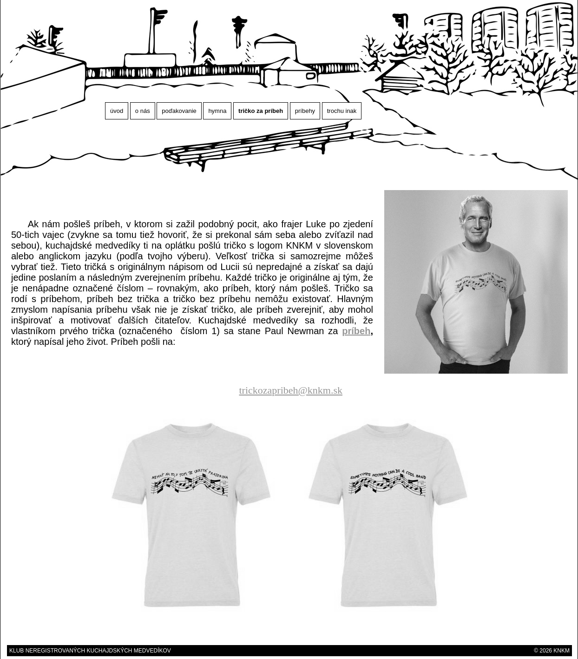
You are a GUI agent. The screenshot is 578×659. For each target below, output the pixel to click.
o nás (142, 110)
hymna (217, 110)
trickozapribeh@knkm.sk (290, 390)
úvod (116, 110)
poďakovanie (179, 110)
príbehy (305, 110)
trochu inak (342, 110)
